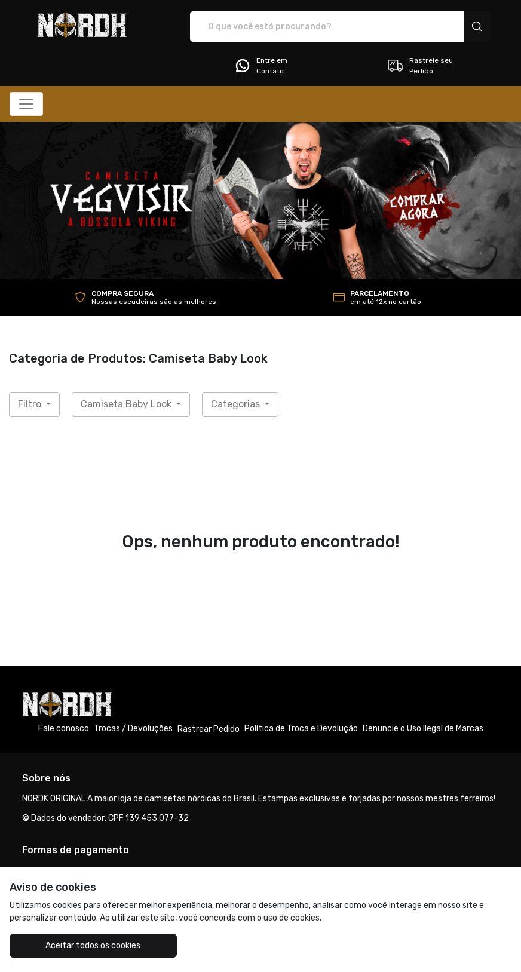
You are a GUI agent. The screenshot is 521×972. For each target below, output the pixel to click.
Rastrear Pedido (208, 729)
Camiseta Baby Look (127, 404)
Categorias (236, 404)
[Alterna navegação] (26, 104)
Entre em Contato (260, 65)
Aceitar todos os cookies (92, 945)
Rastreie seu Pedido (420, 65)
